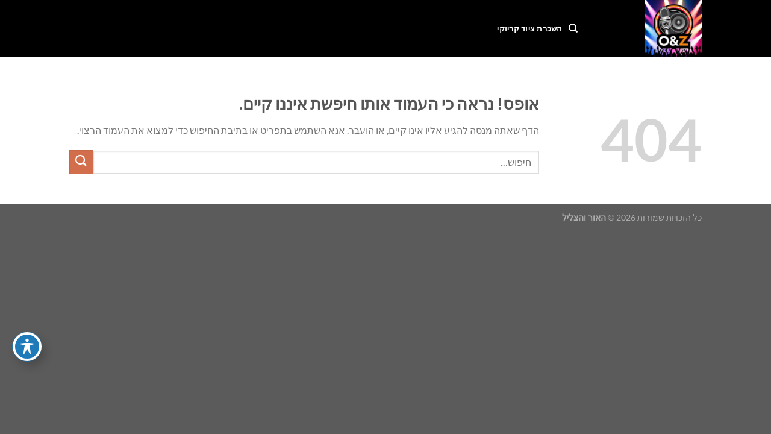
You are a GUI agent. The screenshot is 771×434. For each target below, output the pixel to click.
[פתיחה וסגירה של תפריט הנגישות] (27, 346)
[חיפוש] (573, 28)
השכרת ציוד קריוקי (529, 28)
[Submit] (81, 162)
